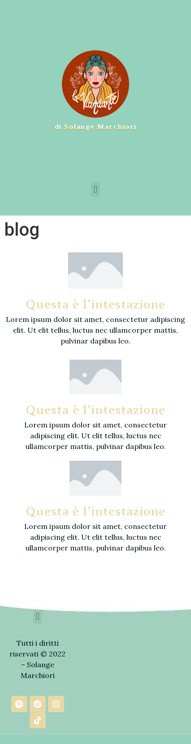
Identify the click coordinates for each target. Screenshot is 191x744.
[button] (95, 189)
